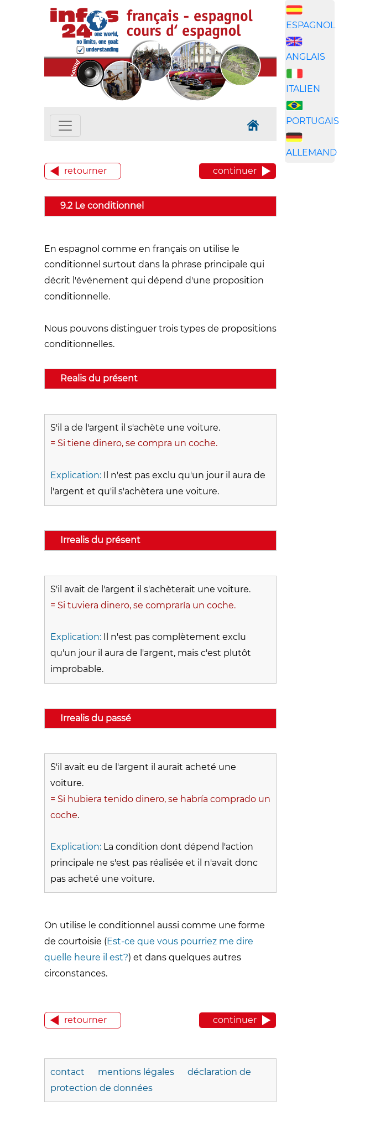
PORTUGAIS (312, 121)
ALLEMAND (311, 152)
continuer (235, 171)
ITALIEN (303, 89)
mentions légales (136, 1072)
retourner (85, 171)
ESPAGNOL (310, 25)
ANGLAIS (305, 56)
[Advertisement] (327, 345)
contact (67, 1072)
